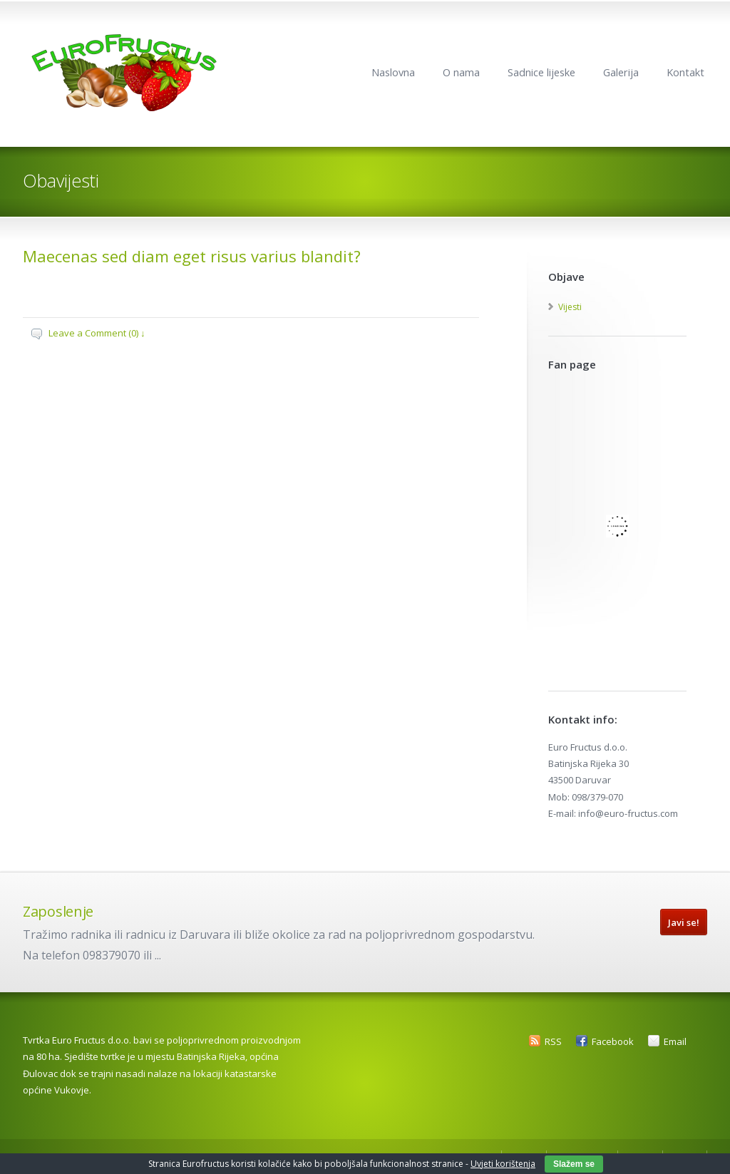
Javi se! (683, 922)
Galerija (621, 72)
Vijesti (570, 307)
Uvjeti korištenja (503, 1164)
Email (675, 1041)
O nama (461, 72)
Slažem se (574, 1164)
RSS (553, 1041)
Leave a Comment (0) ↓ (96, 332)
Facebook (613, 1041)
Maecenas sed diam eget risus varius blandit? (192, 256)
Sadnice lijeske (541, 72)
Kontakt (685, 72)
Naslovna (393, 72)
